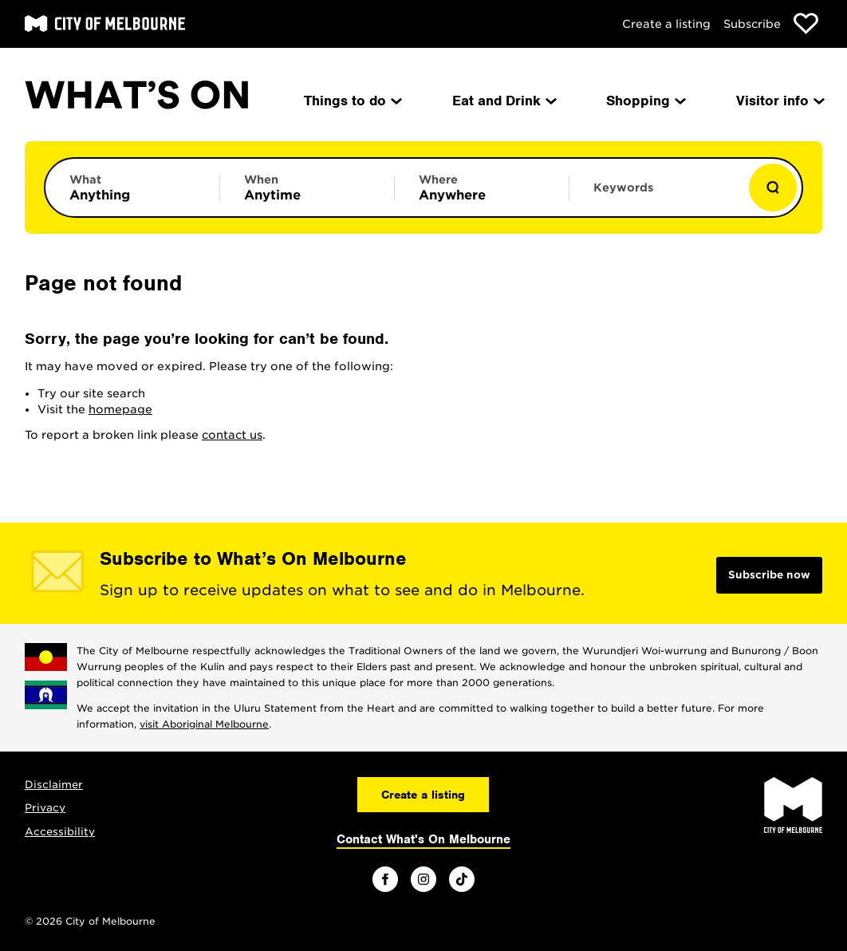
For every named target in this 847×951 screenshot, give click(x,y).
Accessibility (60, 832)
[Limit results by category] (132, 187)
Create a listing (666, 24)
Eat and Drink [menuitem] (503, 100)
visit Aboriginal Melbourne (204, 724)
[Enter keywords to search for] (656, 195)
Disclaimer (54, 785)
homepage (120, 409)
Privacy (45, 808)
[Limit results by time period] (307, 187)
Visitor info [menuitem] (779, 100)
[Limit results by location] (481, 187)
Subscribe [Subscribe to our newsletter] (752, 24)
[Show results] (773, 187)
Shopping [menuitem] (645, 100)
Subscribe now (769, 575)
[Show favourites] (806, 23)
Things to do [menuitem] (352, 100)
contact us (232, 434)
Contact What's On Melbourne (423, 839)
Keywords (623, 187)
